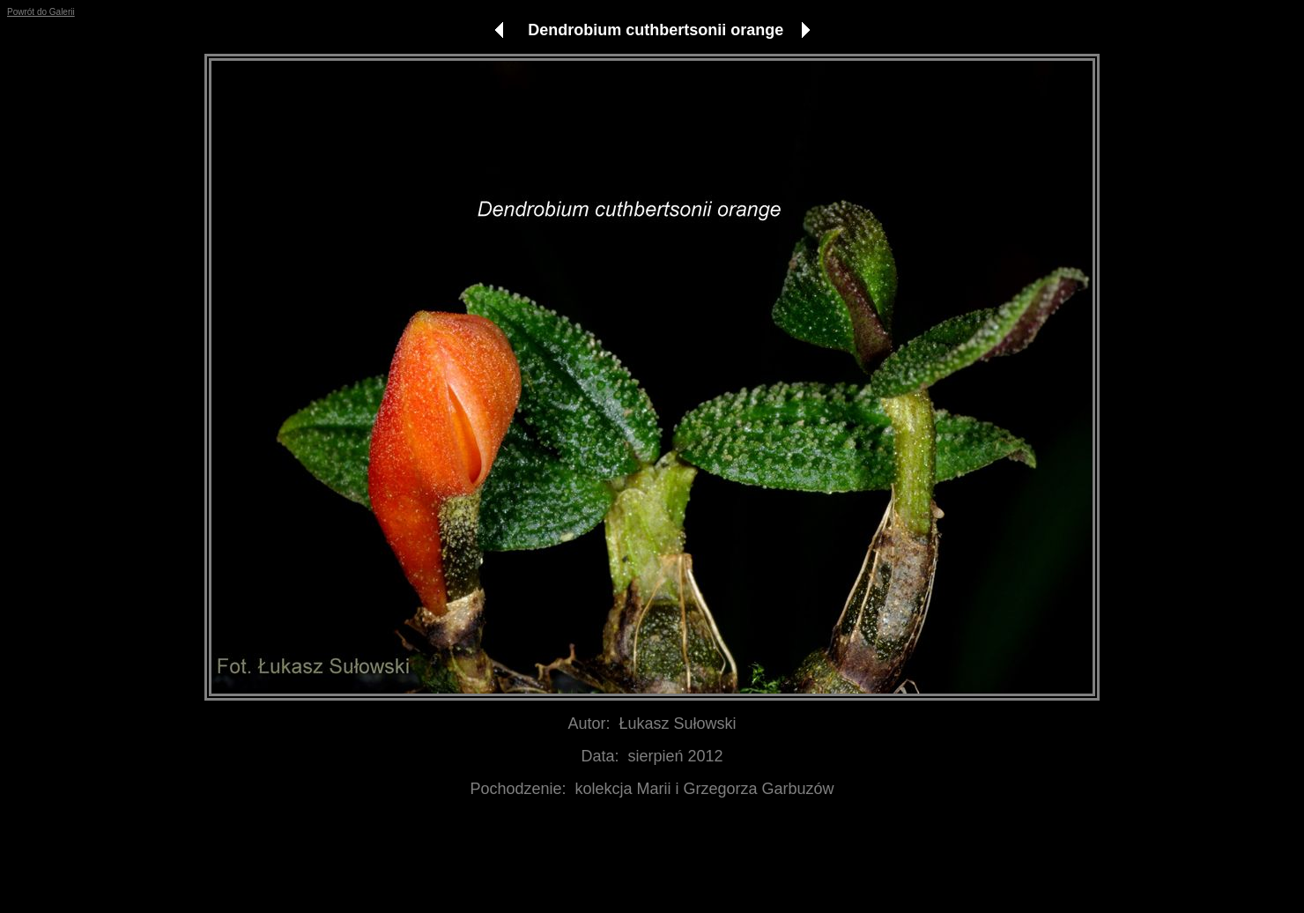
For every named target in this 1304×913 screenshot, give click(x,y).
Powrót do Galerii (41, 12)
